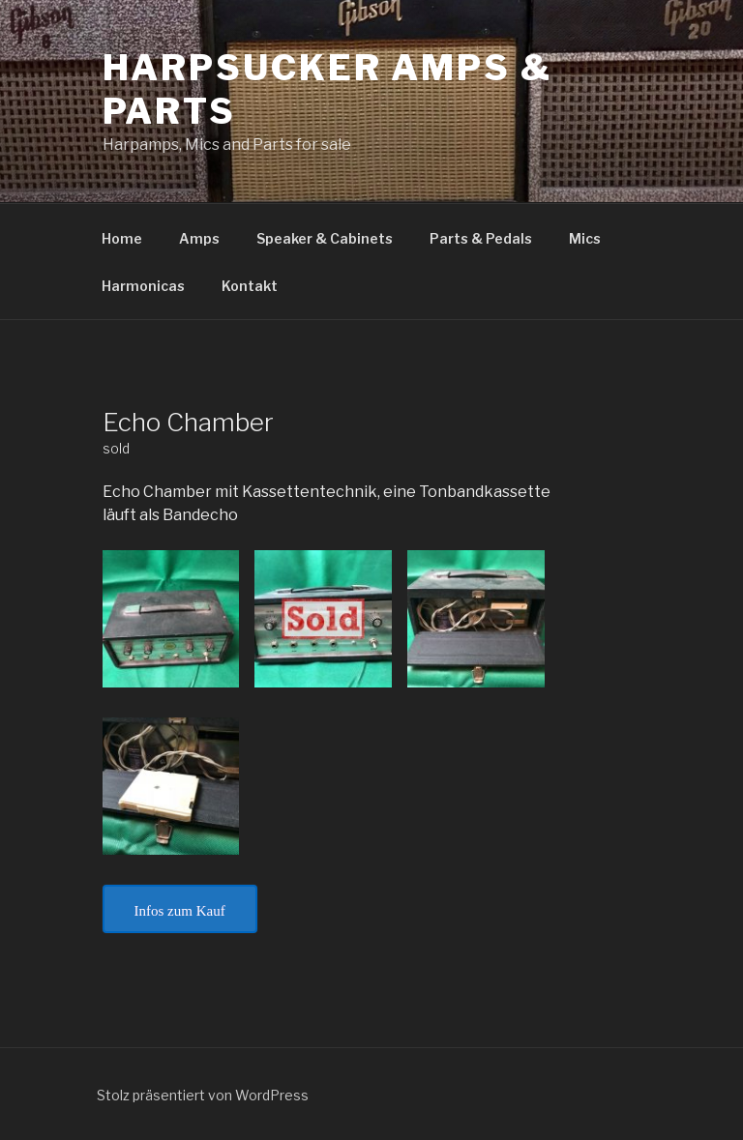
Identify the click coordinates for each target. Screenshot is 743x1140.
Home (122, 238)
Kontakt (250, 286)
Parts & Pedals (481, 238)
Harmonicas (143, 286)
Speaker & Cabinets (324, 238)
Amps (199, 238)
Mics (585, 238)
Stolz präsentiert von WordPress (203, 1095)
